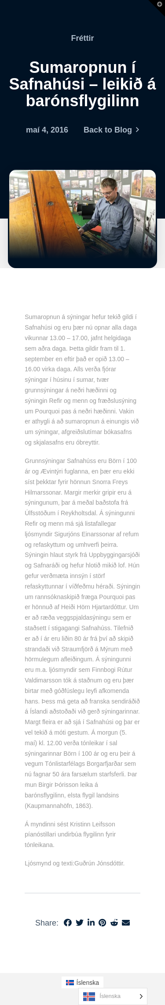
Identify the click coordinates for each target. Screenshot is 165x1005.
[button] (156, 8)
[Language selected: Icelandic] (112, 996)
